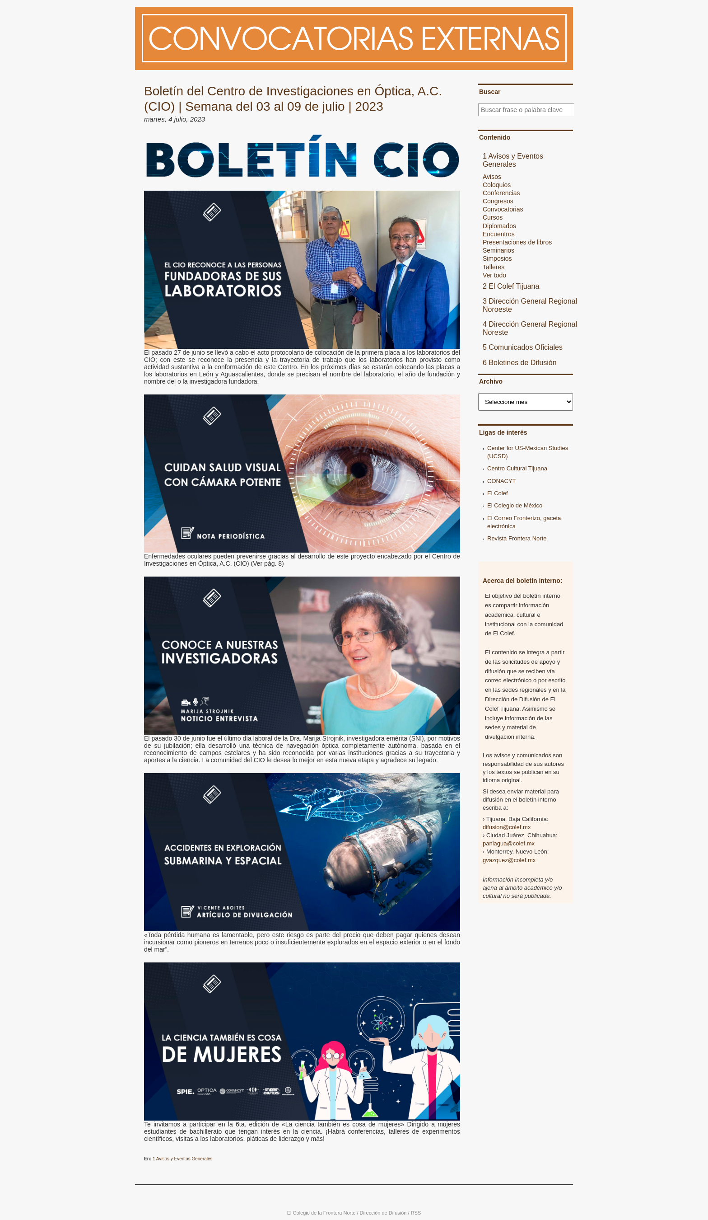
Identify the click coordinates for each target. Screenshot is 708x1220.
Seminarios (498, 250)
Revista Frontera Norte (517, 538)
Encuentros (499, 234)
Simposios (497, 258)
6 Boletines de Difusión (520, 362)
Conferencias (501, 193)
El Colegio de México (514, 505)
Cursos (493, 217)
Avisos (492, 176)
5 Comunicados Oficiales (523, 347)
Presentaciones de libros (517, 242)
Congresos (498, 201)
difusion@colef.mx (507, 827)
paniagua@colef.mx (509, 843)
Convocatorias (503, 209)
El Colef (497, 493)
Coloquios (497, 184)
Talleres (493, 267)
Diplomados (499, 226)
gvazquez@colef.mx (509, 860)
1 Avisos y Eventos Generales (183, 1158)
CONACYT (501, 481)
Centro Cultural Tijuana (517, 468)
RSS (416, 1212)
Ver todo (494, 275)
